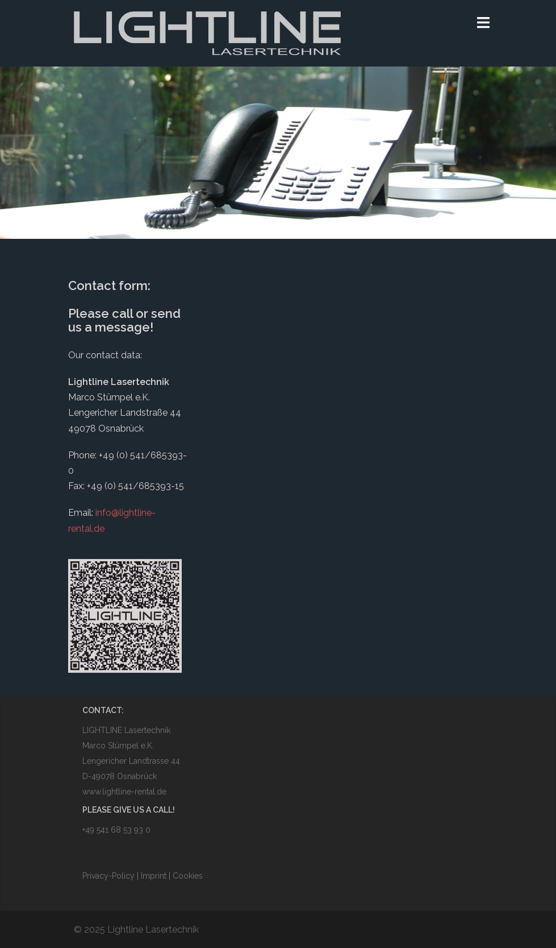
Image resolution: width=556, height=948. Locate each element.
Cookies (188, 875)
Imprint (153, 875)
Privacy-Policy (109, 875)
